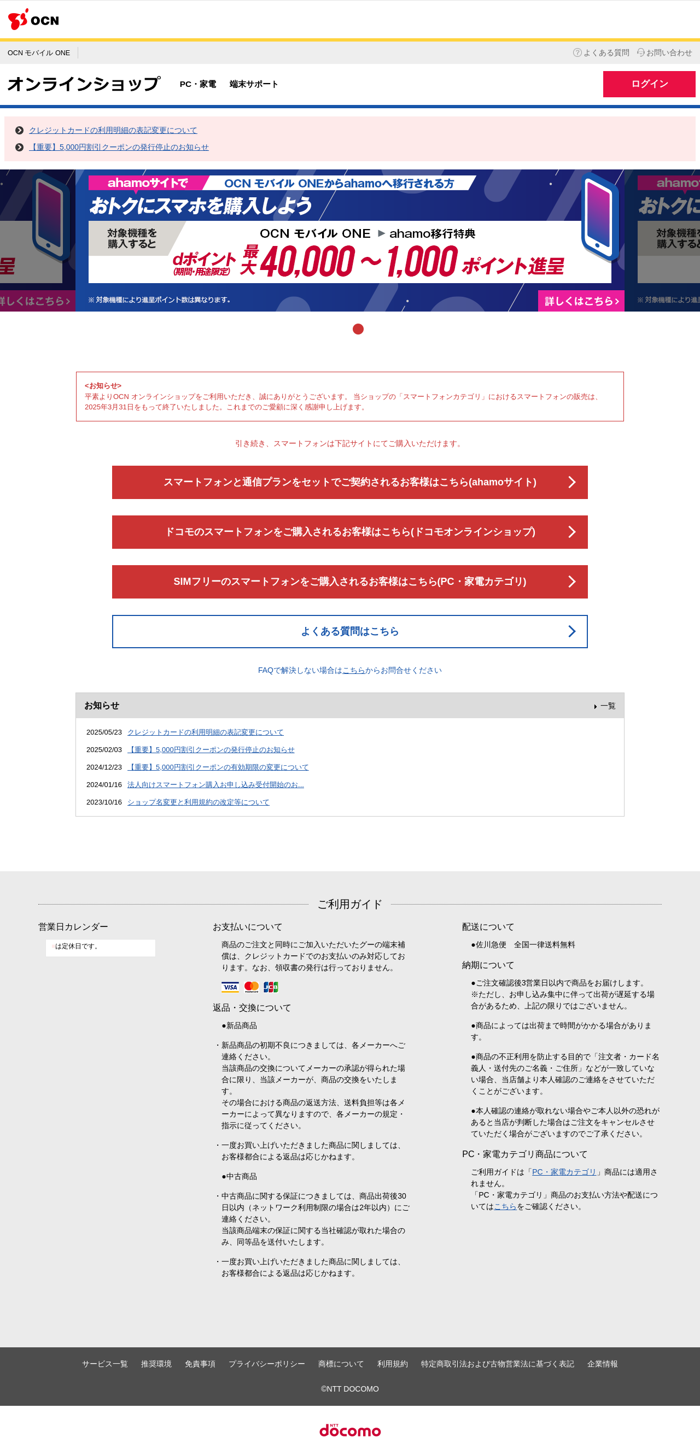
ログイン (649, 84)
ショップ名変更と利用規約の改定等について (198, 802)
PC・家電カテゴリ (564, 1171)
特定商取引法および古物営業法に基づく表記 (497, 1363)
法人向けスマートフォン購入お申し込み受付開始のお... (215, 785)
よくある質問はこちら (350, 631)
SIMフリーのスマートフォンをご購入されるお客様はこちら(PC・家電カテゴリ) (350, 581)
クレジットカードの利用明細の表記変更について (113, 130)
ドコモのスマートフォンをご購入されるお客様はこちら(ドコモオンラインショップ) (350, 531)
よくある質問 (601, 52)
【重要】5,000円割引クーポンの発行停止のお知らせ (119, 147)
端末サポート (254, 84)
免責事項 (200, 1363)
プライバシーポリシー (267, 1363)
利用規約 (392, 1363)
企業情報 (602, 1363)
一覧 (608, 705)
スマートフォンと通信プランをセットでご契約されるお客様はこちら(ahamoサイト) (350, 482)
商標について (341, 1363)
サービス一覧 (105, 1363)
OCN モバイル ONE (39, 53)
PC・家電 (198, 84)
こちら (353, 670)
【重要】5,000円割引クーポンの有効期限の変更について (218, 767)
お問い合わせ (665, 52)
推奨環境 (156, 1363)
